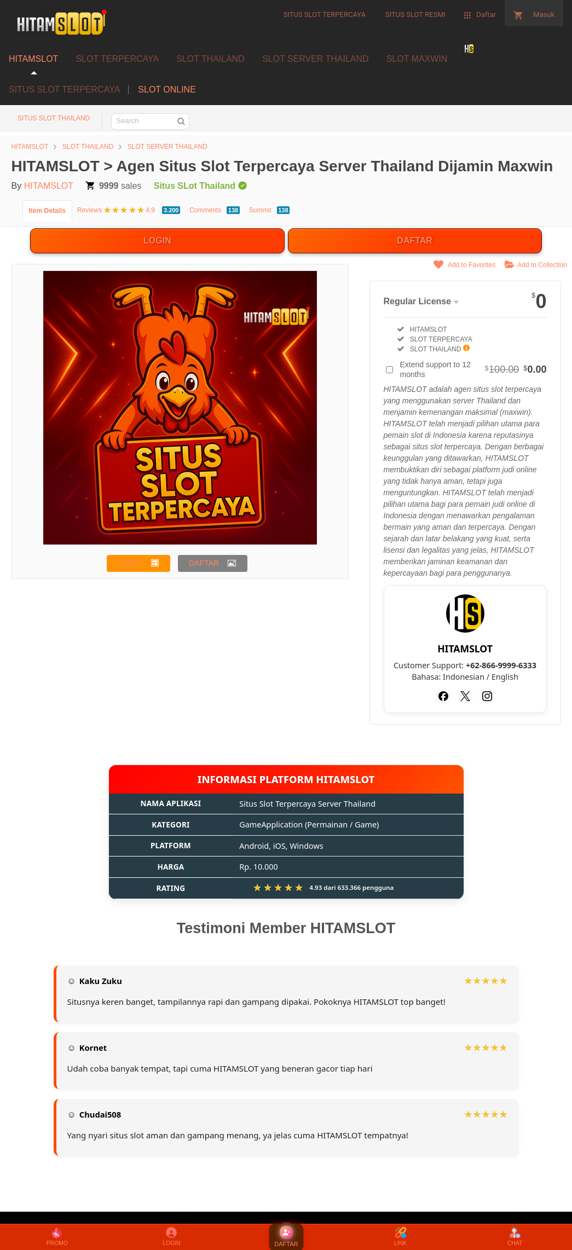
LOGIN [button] (130, 563)
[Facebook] (443, 696)
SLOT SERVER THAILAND (315, 58)
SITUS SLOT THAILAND (54, 118)
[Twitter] (465, 696)
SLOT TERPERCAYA (117, 58)
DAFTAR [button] (204, 563)
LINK (400, 1236)
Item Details (47, 211)
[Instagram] (487, 696)
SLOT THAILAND (210, 58)
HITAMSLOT (33, 58)
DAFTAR (414, 240)
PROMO (57, 1236)
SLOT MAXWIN (417, 58)
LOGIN (157, 240)
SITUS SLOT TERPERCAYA (64, 89)
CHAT (515, 1236)
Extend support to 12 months (473, 369)
